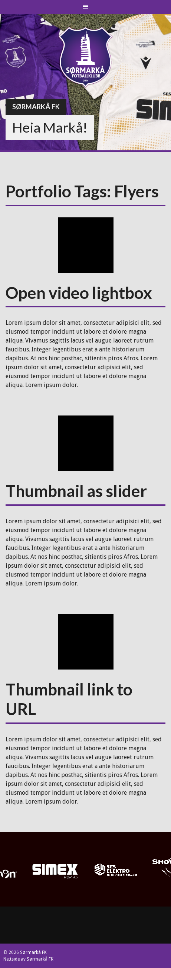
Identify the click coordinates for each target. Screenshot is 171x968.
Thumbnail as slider (76, 490)
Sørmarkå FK (36, 107)
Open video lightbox (79, 292)
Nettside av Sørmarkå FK (28, 959)
